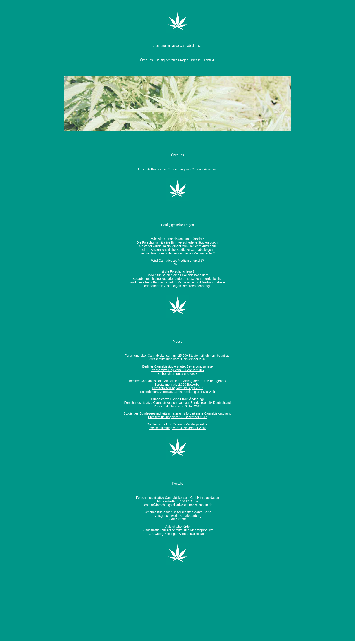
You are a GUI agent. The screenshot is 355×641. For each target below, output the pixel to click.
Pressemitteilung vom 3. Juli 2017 (177, 406)
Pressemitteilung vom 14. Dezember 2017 (177, 417)
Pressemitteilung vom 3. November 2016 (177, 359)
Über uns (146, 60)
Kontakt (208, 60)
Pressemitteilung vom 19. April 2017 (177, 388)
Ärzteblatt (165, 392)
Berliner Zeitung (185, 392)
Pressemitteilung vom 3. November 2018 (177, 428)
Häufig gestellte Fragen (172, 60)
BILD (179, 373)
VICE (194, 373)
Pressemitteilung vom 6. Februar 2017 (177, 370)
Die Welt (209, 392)
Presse (196, 60)
